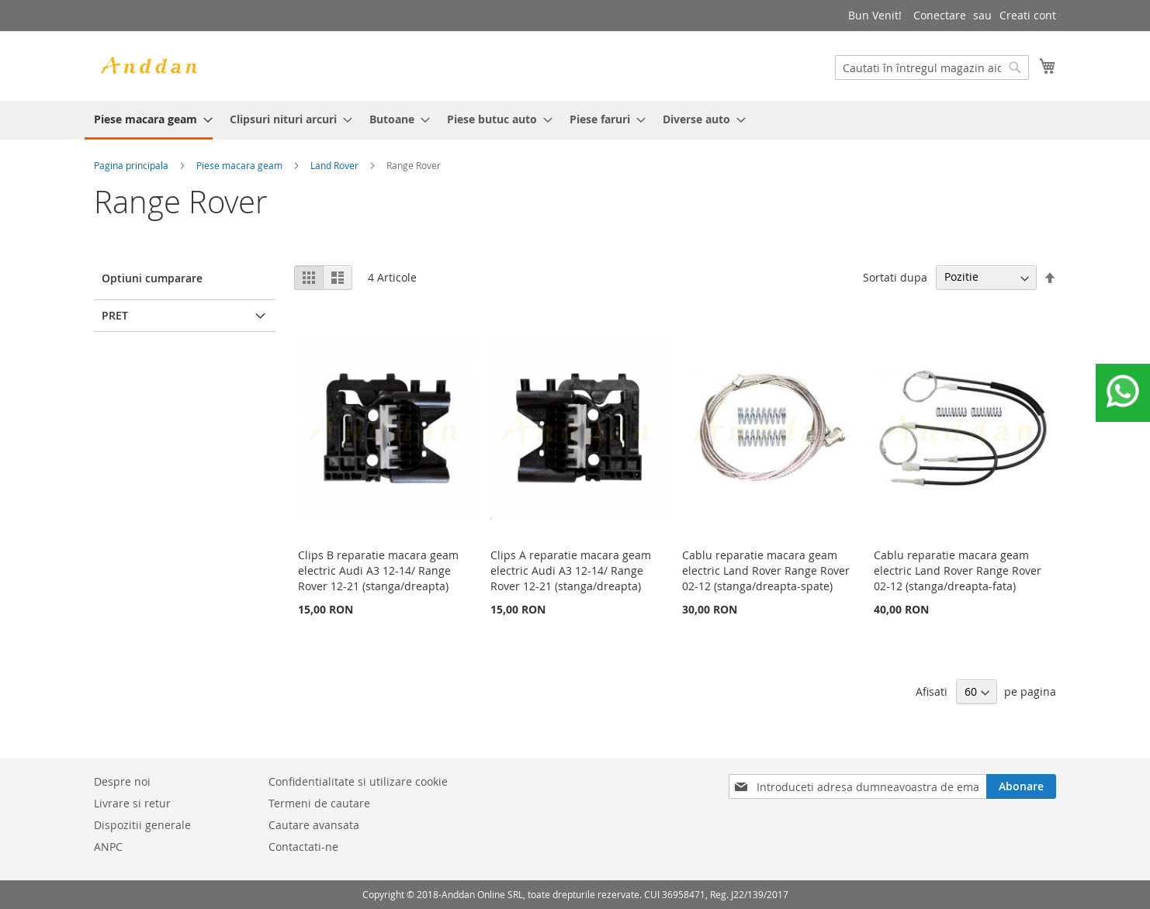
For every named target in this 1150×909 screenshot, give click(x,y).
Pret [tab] (115, 315)
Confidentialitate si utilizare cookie (358, 781)
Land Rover (334, 165)
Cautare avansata (313, 824)
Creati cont (1027, 15)
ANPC (108, 846)
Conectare (939, 15)
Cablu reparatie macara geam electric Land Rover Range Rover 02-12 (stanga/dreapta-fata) (957, 570)
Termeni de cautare (319, 803)
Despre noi (122, 781)
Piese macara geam (239, 165)
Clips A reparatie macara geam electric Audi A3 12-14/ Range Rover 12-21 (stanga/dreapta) (570, 570)
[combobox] (932, 67)
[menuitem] (149, 120)
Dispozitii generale (142, 824)
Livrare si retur (132, 803)
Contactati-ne (303, 846)
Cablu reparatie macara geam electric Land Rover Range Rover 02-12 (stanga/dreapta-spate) (766, 570)
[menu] (575, 120)
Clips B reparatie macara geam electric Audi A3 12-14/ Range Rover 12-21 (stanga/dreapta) (378, 570)
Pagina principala (131, 165)
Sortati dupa (895, 276)
